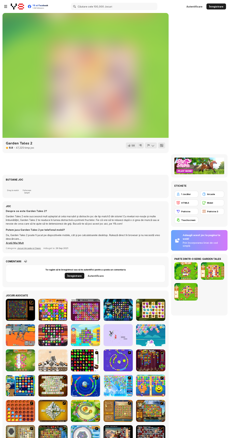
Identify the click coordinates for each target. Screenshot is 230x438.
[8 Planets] (118, 360)
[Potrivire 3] (212, 211)
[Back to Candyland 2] (53, 310)
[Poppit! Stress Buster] (150, 360)
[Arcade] (212, 194)
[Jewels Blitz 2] (53, 335)
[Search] (74, 6)
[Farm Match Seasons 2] (20, 360)
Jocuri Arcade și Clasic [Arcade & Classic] (29, 248)
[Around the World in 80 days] (150, 411)
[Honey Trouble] (85, 411)
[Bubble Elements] (118, 386)
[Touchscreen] (186, 220)
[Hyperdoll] (118, 335)
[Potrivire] (186, 211)
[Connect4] (20, 411)
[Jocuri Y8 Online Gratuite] (17, 6)
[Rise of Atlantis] (118, 411)
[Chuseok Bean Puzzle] (20, 386)
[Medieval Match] (20, 310)
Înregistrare (216, 6)
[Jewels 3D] (85, 360)
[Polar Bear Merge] (150, 335)
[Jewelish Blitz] (118, 310)
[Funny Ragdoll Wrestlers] (20, 335)
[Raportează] (151, 145)
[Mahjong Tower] (53, 411)
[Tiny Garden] (150, 310)
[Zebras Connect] (85, 310)
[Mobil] (212, 202)
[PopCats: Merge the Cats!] (53, 360)
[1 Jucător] (186, 194)
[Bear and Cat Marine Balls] (85, 386)
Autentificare (194, 6)
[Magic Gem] (150, 386)
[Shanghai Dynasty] (53, 386)
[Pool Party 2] (85, 335)
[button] (15, 243)
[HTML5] (186, 202)
